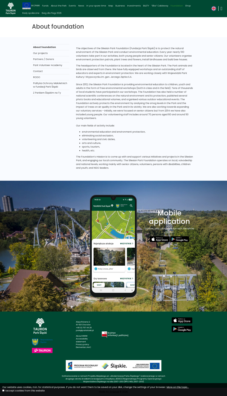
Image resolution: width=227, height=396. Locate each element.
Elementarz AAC (83, 347)
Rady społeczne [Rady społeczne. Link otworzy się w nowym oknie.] (30, 13)
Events (72, 5)
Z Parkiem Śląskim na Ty (47, 92)
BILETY (146, 5)
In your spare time (96, 5)
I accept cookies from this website (25, 390)
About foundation (44, 47)
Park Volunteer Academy (47, 65)
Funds (45, 5)
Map (110, 5)
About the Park (58, 5)
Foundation (177, 5)
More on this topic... (178, 387)
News (81, 5)
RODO (36, 77)
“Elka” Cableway (159, 5)
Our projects (40, 53)
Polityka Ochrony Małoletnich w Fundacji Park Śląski (50, 85)
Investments (134, 5)
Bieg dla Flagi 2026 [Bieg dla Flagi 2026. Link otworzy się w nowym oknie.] (51, 13)
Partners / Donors (43, 59)
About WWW (81, 336)
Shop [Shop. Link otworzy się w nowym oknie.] (188, 5)
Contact (38, 71)
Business (120, 5)
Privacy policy (82, 344)
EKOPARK (31, 5)
